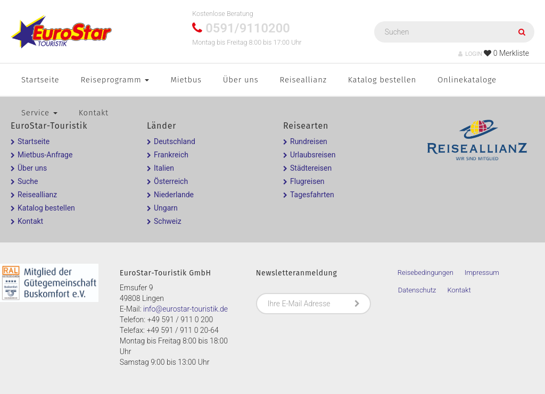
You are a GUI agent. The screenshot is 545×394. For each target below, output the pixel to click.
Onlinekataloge (467, 80)
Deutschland (174, 141)
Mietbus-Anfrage (45, 154)
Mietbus (185, 80)
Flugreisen (307, 181)
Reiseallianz (303, 80)
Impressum (482, 272)
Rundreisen (308, 141)
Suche (28, 181)
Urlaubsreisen (312, 154)
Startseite (40, 80)
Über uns (241, 80)
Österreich (171, 181)
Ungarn (166, 208)
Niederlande (174, 194)
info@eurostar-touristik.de (185, 309)
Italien (164, 168)
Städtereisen (311, 168)
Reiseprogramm (114, 80)
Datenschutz (417, 290)
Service (39, 113)
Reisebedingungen (425, 272)
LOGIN (470, 54)
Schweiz (167, 221)
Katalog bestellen (382, 80)
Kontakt (94, 113)
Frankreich (171, 154)
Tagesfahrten (312, 194)
